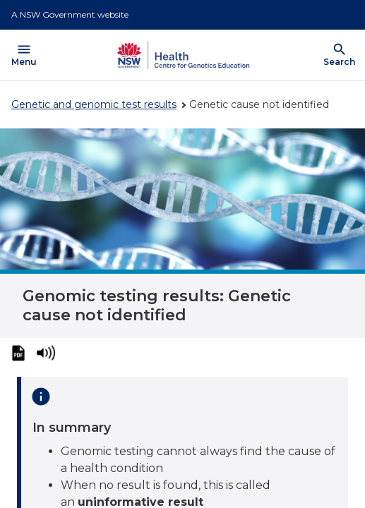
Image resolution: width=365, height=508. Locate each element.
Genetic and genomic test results (93, 104)
